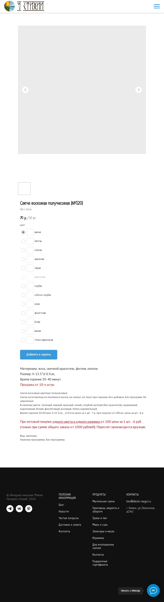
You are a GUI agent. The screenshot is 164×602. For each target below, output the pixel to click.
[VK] (19, 511)
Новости (64, 511)
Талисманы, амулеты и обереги (105, 510)
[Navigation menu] (157, 6)
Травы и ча (98, 518)
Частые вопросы (69, 518)
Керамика (98, 538)
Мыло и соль (100, 525)
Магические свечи (103, 501)
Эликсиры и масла (103, 531)
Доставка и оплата (70, 525)
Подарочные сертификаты (100, 563)
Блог (61, 505)
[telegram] (9, 511)
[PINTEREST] (28, 511)
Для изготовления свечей (103, 546)
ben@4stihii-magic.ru (138, 501)
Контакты (64, 531)
